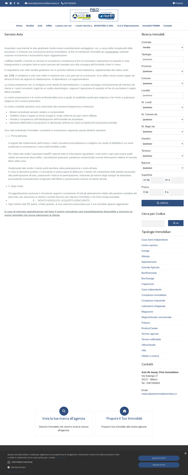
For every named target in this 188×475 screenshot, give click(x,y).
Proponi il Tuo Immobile (124, 418)
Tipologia (146, 54)
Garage (146, 251)
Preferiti (178, 3)
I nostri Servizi (82, 25)
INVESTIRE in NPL (104, 25)
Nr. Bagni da (148, 126)
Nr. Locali (147, 102)
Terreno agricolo (150, 334)
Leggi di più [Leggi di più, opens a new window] (61, 457)
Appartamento (149, 262)
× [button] (185, 453)
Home (19, 25)
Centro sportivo (150, 245)
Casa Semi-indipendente (155, 239)
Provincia (146, 66)
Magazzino (147, 311)
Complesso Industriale (153, 300)
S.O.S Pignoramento (128, 25)
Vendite (30, 25)
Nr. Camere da (149, 114)
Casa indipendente (151, 289)
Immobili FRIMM (151, 25)
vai (176, 223)
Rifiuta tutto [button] (159, 465)
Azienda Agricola (150, 267)
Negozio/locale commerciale (157, 317)
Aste (40, 25)
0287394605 (68, 3)
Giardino (146, 138)
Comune (146, 78)
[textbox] (163, 71)
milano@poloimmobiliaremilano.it (42, 3)
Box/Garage (148, 278)
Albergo (146, 256)
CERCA (162, 203)
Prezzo (145, 187)
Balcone (146, 163)
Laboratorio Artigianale (154, 306)
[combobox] (163, 47)
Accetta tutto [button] (159, 458)
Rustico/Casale (150, 328)
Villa (144, 350)
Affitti (49, 25)
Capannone (148, 284)
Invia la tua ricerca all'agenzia (63, 418)
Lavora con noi (63, 25)
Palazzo (146, 323)
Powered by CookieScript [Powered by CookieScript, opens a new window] (16, 472)
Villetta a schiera (150, 356)
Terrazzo (146, 150)
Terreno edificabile (151, 339)
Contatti (167, 25)
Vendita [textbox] (146, 47)
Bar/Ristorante (149, 273)
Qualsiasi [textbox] (147, 107)
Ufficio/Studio (149, 345)
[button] (9, 462)
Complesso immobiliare (154, 295)
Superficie (147, 175)
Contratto (146, 42)
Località (146, 90)
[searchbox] (163, 60)
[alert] (94, 463)
